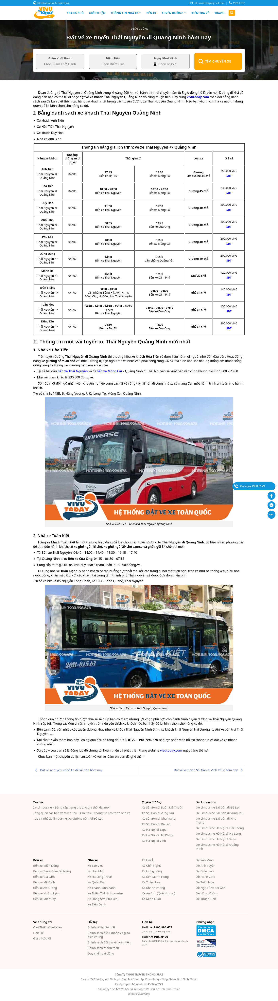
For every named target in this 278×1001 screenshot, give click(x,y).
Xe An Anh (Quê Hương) (158, 893)
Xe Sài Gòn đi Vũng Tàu (158, 813)
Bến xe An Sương (45, 888)
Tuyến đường (174, 13)
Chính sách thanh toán (103, 948)
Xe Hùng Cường (207, 893)
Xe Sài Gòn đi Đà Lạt (156, 824)
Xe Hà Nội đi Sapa (154, 829)
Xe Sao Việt (95, 865)
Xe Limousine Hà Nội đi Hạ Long (218, 833)
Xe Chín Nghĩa (152, 865)
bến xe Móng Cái (109, 371)
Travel (220, 13)
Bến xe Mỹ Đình (44, 882)
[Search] (232, 13)
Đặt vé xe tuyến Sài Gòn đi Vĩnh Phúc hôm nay (209, 770)
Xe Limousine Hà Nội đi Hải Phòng (220, 828)
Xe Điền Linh (205, 871)
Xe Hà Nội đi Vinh (154, 841)
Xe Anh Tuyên (205, 865)
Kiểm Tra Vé (200, 13)
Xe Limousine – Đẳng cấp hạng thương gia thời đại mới (71, 807)
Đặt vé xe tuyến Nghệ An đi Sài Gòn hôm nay (67, 770)
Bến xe (151, 13)
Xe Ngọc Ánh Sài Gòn (211, 888)
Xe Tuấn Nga (205, 882)
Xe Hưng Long (152, 871)
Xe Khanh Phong (153, 888)
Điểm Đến (113, 58)
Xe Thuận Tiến (206, 899)
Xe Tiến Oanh (97, 904)
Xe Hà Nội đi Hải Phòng (158, 835)
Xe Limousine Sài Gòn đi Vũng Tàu (219, 813)
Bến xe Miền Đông (46, 865)
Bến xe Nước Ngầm (46, 893)
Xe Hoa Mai (95, 871)
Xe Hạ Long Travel (100, 877)
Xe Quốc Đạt (96, 882)
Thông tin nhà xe (126, 13)
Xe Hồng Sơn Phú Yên (102, 899)
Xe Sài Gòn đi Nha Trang (158, 818)
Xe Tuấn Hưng (152, 882)
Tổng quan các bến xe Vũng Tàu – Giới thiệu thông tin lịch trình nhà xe (81, 813)
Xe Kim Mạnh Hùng (155, 877)
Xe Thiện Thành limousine (106, 893)
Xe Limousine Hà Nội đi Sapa (216, 839)
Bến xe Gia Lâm (44, 877)
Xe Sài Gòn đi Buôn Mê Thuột (162, 807)
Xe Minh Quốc (151, 899)
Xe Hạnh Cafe (205, 877)
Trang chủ (75, 13)
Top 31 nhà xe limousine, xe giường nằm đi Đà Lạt (68, 818)
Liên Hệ (38, 933)
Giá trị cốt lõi (42, 938)
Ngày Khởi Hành (165, 58)
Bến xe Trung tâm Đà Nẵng (52, 871)
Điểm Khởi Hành (59, 58)
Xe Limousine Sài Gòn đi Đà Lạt (217, 807)
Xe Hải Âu (148, 860)
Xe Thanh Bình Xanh (101, 888)
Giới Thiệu (97, 13)
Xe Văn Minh (205, 860)
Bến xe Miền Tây (44, 899)
